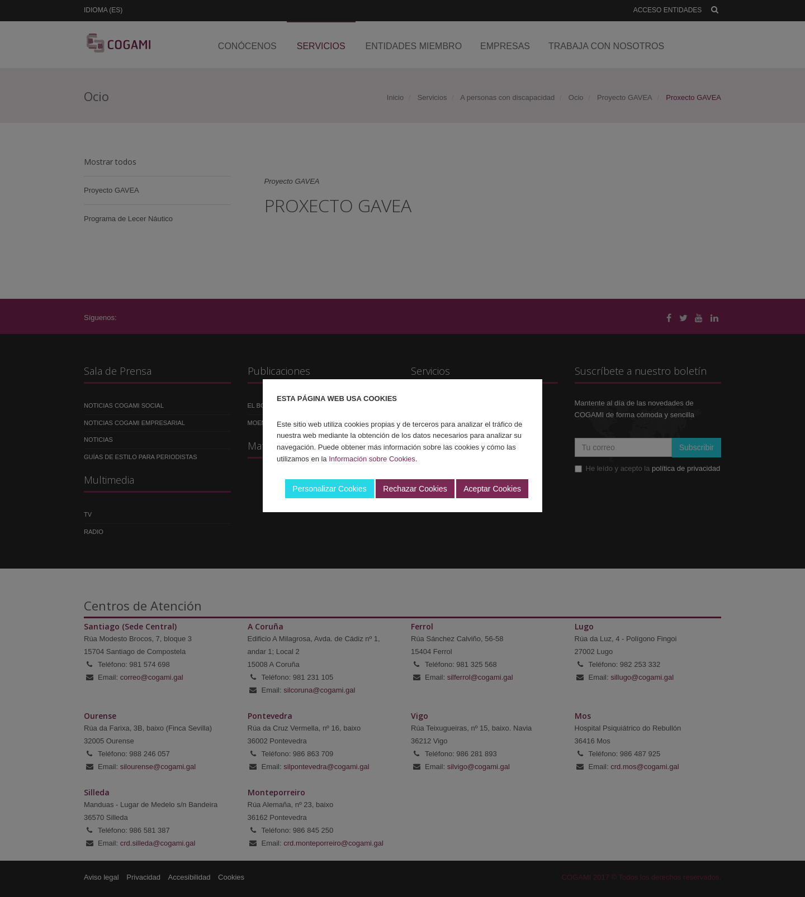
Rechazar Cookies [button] (415, 488)
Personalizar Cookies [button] (329, 488)
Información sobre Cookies (372, 459)
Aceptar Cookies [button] (492, 488)
